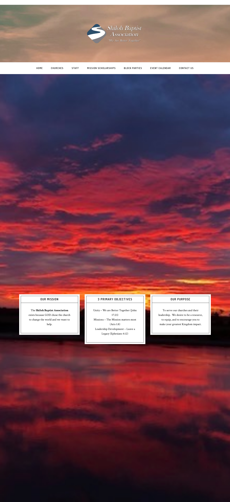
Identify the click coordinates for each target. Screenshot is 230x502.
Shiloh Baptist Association (115, 33)
